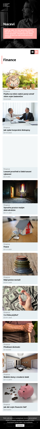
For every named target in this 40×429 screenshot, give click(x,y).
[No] (37, 422)
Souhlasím (20, 425)
